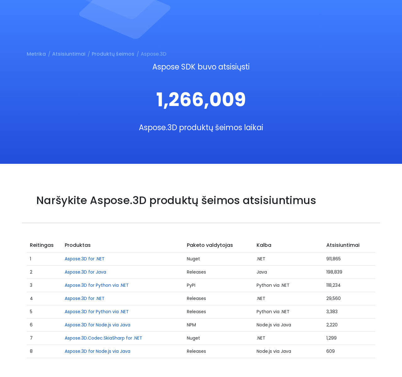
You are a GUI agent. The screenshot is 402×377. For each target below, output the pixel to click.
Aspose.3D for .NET (85, 259)
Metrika (36, 54)
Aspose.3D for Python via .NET (97, 285)
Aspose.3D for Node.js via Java (97, 325)
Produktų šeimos (113, 54)
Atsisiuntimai (68, 54)
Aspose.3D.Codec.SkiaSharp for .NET (103, 338)
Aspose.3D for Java (85, 272)
